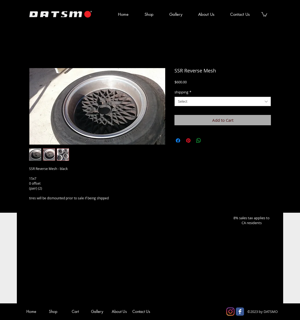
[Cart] (75, 311)
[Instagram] (230, 311)
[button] (264, 14)
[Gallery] (97, 311)
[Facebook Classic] (240, 311)
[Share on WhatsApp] (198, 140)
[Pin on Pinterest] (188, 140)
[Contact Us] (141, 311)
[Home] (31, 311)
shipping (182, 92)
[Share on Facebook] (178, 140)
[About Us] (119, 311)
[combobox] (222, 101)
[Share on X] (209, 140)
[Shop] (53, 311)
